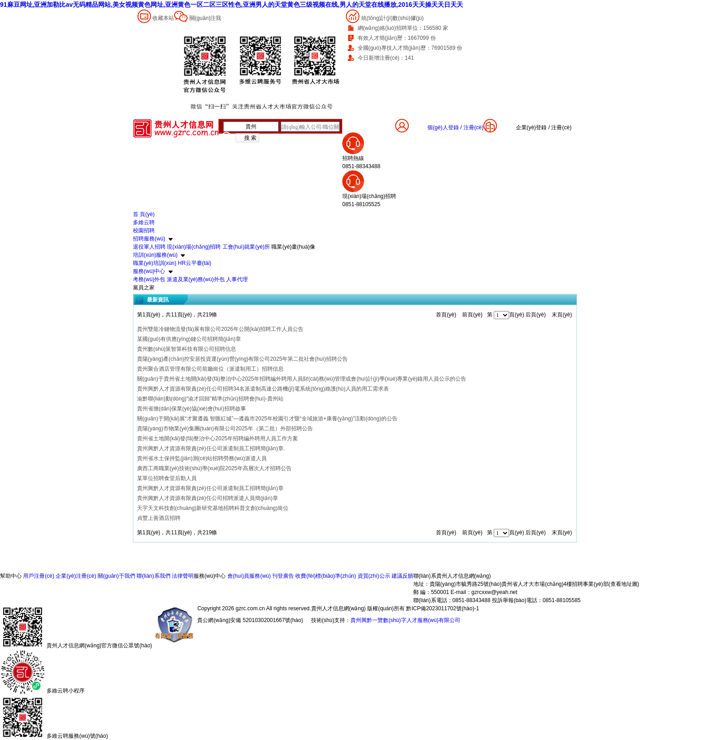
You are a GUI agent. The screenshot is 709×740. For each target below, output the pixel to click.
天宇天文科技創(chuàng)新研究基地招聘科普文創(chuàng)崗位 (212, 508)
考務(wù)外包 (149, 279)
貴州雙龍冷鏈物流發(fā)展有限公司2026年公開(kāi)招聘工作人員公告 (220, 329)
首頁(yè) (446, 314)
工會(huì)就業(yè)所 (246, 247)
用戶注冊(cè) (38, 576)
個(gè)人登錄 (442, 127)
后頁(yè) (535, 314)
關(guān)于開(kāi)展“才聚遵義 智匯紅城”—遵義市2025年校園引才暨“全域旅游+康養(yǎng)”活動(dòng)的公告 (267, 418)
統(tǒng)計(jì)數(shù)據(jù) (392, 18)
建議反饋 (402, 576)
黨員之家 (144, 287)
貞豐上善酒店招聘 (158, 518)
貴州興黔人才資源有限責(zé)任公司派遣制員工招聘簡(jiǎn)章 (210, 488)
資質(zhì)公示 (374, 576)
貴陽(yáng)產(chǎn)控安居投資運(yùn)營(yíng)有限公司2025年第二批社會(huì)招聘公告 (242, 359)
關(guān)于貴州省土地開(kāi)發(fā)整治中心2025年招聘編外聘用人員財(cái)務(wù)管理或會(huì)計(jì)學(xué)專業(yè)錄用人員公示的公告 (301, 379)
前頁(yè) (472, 314)
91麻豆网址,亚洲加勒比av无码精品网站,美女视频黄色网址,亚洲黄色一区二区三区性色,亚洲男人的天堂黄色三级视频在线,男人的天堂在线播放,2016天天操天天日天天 (231, 4)
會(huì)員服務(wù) (249, 576)
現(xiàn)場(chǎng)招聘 (194, 247)
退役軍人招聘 (149, 247)
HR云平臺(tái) (194, 263)
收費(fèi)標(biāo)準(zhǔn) (325, 576)
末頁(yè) (562, 314)
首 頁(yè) (144, 214)
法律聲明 (183, 576)
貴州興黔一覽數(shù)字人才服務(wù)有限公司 (405, 620)
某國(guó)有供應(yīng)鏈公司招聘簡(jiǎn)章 (189, 339)
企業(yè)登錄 (531, 127)
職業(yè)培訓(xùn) (154, 263)
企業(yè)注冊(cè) (76, 576)
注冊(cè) (561, 127)
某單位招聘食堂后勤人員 (167, 478)
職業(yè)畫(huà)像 (293, 247)
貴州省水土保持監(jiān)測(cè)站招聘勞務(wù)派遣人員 (202, 458)
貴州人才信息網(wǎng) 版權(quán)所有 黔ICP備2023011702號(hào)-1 (395, 608)
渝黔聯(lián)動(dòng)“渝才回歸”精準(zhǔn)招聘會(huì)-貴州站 (210, 399)
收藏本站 (163, 18)
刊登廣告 (283, 576)
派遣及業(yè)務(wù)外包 (196, 279)
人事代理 (237, 279)
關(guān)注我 (205, 18)
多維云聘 (144, 222)
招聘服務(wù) (149, 239)
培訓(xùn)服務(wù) (155, 255)
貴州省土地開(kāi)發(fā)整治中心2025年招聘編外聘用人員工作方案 (217, 438)
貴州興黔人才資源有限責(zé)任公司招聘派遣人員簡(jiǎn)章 (207, 498)
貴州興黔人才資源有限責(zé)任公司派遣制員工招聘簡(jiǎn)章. (211, 448)
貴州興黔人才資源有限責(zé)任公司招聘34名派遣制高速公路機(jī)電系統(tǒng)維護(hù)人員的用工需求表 (263, 389)
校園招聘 (144, 230)
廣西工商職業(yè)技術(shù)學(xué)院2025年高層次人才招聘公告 (214, 468)
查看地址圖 (624, 584)
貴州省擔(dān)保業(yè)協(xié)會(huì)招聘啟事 (191, 408)
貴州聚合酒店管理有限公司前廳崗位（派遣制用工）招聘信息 (210, 369)
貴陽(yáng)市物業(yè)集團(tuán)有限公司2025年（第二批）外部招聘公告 (225, 428)
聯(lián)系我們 (153, 576)
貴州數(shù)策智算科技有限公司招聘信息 (186, 349)
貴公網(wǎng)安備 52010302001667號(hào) (250, 620)
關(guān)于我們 (116, 576)
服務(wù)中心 (149, 271)
